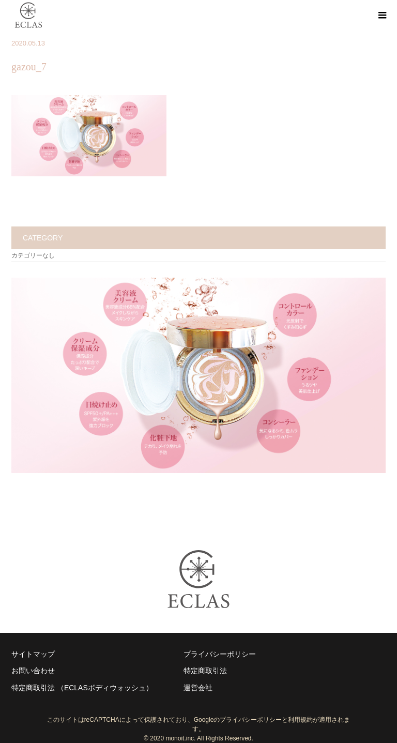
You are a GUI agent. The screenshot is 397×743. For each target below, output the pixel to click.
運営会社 (198, 688)
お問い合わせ (33, 670)
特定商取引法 (205, 670)
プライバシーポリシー (220, 654)
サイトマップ (33, 654)
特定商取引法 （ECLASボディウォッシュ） (82, 688)
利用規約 (300, 719)
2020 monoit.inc (172, 738)
